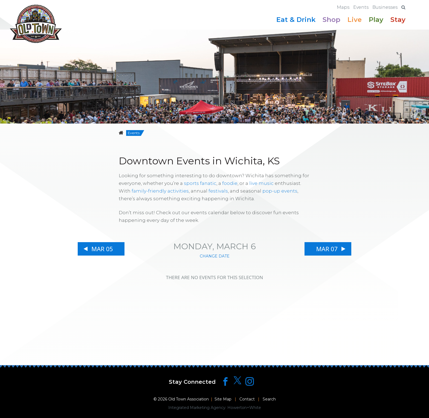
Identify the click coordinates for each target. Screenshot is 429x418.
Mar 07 (327, 249)
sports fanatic (200, 183)
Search (269, 399)
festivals (218, 191)
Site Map (223, 399)
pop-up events (279, 191)
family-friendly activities (160, 191)
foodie (229, 183)
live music (261, 183)
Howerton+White (244, 407)
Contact (247, 399)
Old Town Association (188, 399)
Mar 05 (102, 249)
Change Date (215, 256)
